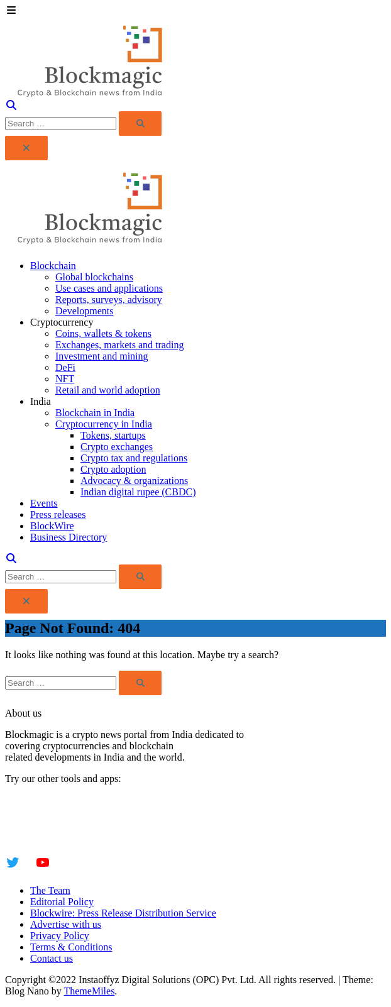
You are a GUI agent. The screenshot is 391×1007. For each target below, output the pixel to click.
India (40, 401)
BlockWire (52, 525)
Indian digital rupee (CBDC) (138, 492)
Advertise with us (65, 924)
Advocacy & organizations (134, 480)
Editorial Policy (62, 901)
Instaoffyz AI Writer (45, 811)
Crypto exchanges (116, 446)
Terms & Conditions (71, 947)
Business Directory (68, 537)
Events (44, 503)
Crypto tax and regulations (133, 458)
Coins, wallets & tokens (103, 333)
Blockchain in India (95, 412)
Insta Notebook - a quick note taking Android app (104, 822)
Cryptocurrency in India (103, 424)
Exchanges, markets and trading (119, 344)
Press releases (57, 514)
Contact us (51, 958)
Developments (84, 310)
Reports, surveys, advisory (108, 299)
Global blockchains (94, 277)
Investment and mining (101, 356)
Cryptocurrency (61, 322)
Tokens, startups (113, 435)
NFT (64, 378)
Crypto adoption (113, 469)
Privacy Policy (59, 935)
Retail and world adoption (107, 390)
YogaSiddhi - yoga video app (63, 833)
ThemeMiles (88, 991)
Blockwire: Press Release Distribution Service (123, 913)
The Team (50, 890)
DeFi (65, 367)
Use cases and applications (109, 288)
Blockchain (53, 265)
